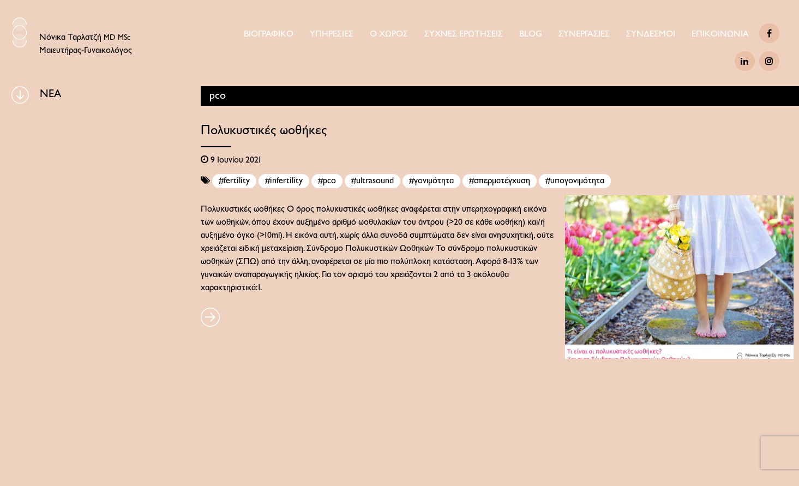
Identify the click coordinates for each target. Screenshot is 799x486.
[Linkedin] (745, 61)
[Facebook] (769, 33)
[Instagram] (769, 61)
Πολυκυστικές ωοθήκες (264, 131)
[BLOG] (20, 95)
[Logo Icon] (19, 32)
